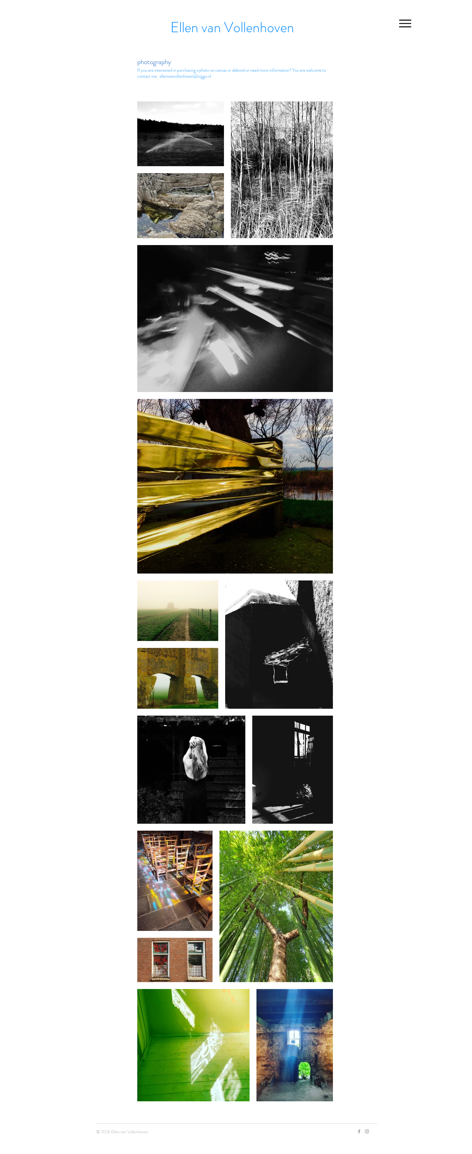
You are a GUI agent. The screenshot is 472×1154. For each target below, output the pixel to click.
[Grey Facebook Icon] (359, 1131)
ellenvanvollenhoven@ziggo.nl (185, 76)
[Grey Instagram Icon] (367, 1131)
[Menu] (405, 23)
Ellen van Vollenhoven (232, 27)
